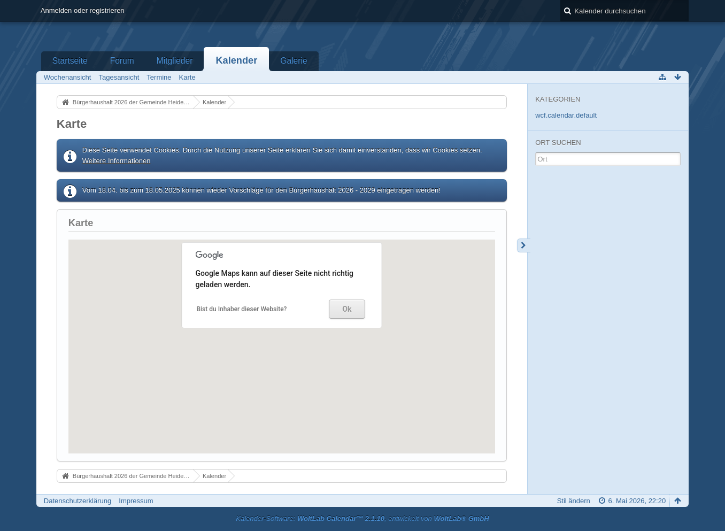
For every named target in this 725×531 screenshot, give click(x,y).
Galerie (293, 60)
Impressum (136, 501)
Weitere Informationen (116, 161)
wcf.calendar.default (566, 115)
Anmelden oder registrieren (83, 10)
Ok (346, 309)
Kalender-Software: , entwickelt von (362, 518)
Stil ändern (573, 501)
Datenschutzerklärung (77, 501)
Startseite (70, 60)
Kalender (236, 60)
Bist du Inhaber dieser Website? (241, 309)
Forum (122, 60)
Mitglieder (175, 60)
